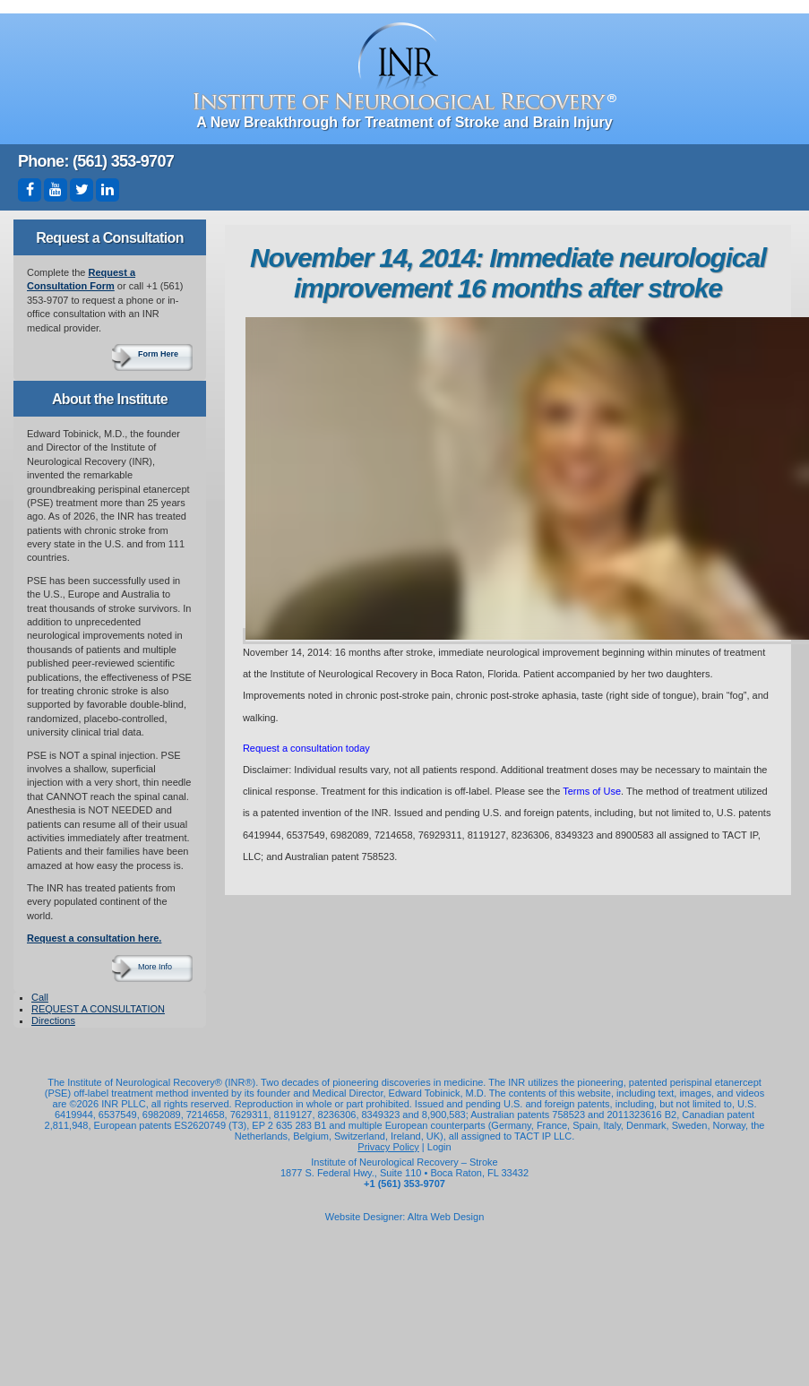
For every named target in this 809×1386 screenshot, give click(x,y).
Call (39, 997)
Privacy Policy (387, 1146)
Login (439, 1146)
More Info (155, 966)
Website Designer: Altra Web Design (405, 1216)
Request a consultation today (306, 748)
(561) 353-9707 (123, 161)
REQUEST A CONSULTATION (98, 1008)
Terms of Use (592, 791)
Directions (53, 1020)
